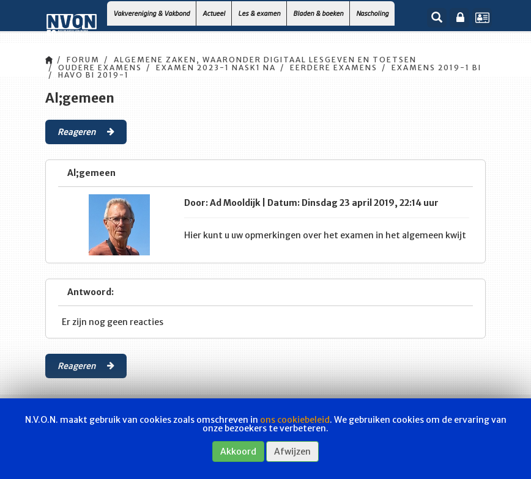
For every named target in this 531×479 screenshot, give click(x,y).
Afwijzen (292, 451)
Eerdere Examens (333, 67)
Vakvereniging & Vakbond (151, 13)
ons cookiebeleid (295, 419)
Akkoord (238, 451)
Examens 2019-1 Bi (436, 67)
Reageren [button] (86, 131)
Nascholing (372, 13)
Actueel (213, 13)
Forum (83, 59)
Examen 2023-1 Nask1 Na (216, 67)
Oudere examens (100, 67)
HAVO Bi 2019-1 (93, 74)
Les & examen (259, 13)
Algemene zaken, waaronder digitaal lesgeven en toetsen (265, 59)
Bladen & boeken (318, 13)
